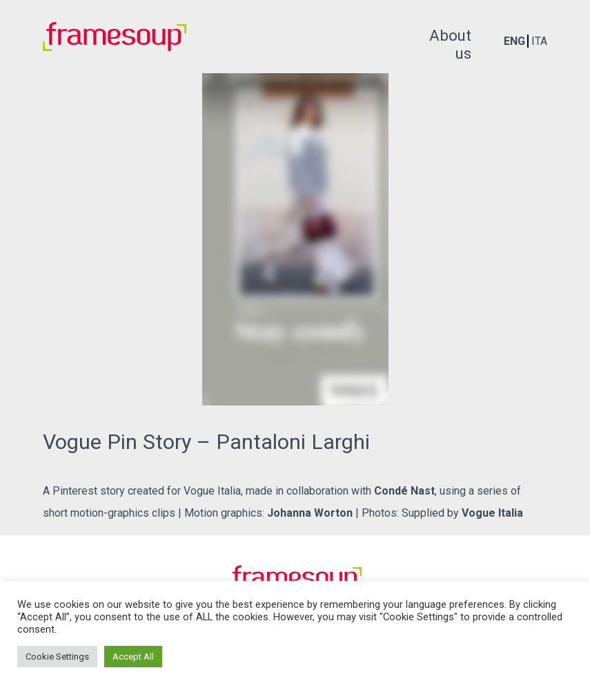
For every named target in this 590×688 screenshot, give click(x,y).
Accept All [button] (133, 656)
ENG (514, 41)
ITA (539, 41)
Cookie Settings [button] (57, 656)
